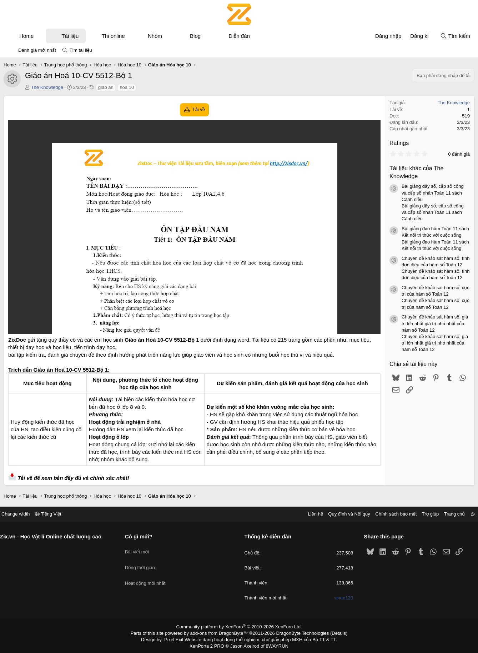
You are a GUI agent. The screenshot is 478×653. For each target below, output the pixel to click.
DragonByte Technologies (297, 632)
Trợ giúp (417, 514)
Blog (202, 36)
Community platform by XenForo (239, 626)
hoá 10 (134, 87)
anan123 (338, 598)
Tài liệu (77, 36)
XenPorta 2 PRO (209, 644)
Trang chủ (442, 514)
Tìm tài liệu (80, 50)
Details (331, 632)
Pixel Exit (178, 638)
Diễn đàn (246, 36)
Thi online (120, 36)
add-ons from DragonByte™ (220, 632)
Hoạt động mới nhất (151, 574)
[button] (46, 36)
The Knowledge (54, 87)
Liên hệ (303, 514)
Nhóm (162, 36)
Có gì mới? (145, 536)
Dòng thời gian (146, 561)
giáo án (113, 87)
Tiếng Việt (60, 514)
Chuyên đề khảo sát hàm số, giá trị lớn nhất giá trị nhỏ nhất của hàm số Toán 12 (428, 323)
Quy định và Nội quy (337, 514)
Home (33, 36)
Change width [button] (28, 514)
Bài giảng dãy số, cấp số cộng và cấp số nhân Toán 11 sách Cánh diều (426, 193)
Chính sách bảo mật (383, 514)
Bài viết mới (143, 548)
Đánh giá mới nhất (37, 50)
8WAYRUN (274, 644)
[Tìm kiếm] (448, 36)
